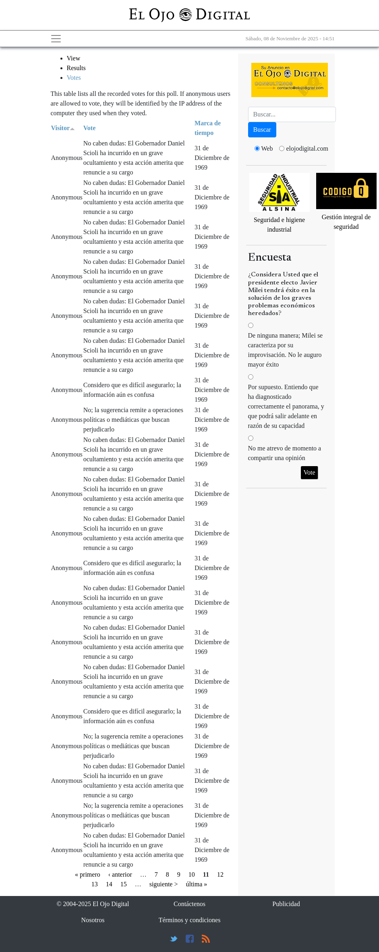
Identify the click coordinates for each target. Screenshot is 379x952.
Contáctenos (189, 903)
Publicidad (286, 903)
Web (267, 148)
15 (123, 884)
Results (76, 67)
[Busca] (292, 114)
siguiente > (163, 884)
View (74, 58)
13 (94, 884)
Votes (74, 77)
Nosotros (93, 920)
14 (109, 884)
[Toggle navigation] (56, 39)
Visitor (63, 127)
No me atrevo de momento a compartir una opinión (284, 453)
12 (220, 874)
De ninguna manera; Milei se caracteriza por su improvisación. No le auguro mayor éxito (285, 350)
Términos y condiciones (190, 920)
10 (191, 874)
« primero (87, 874)
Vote (89, 127)
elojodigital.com (307, 148)
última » (196, 884)
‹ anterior (120, 874)
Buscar (262, 129)
